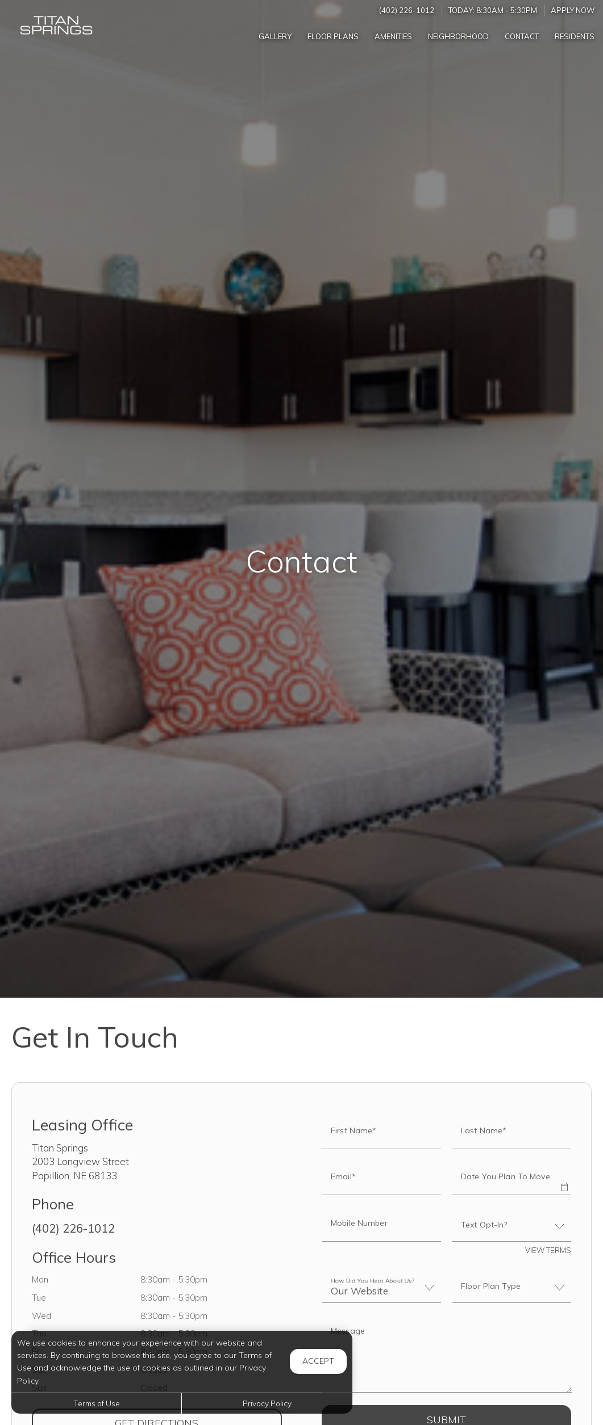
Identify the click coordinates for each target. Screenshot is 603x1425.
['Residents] (574, 36)
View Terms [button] (548, 1250)
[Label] (447, 1355)
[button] (564, 1179)
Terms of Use (96, 1403)
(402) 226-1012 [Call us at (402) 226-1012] (406, 10)
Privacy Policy (267, 1403)
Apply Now (573, 10)
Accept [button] (318, 1361)
